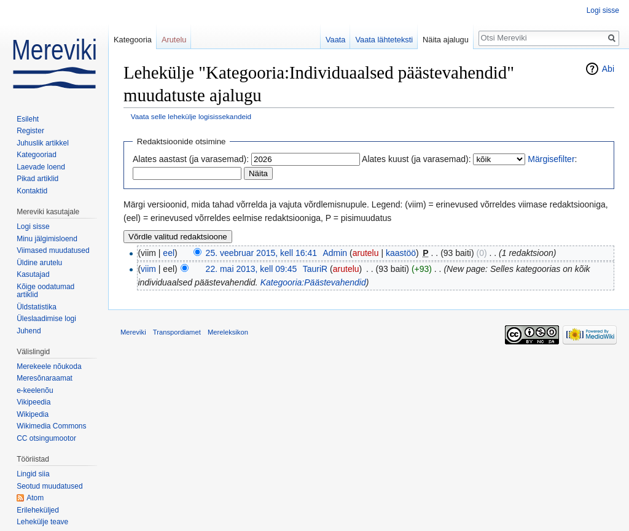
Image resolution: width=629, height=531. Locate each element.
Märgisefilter (551, 159)
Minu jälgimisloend (47, 238)
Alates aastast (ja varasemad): (191, 159)
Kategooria (133, 39)
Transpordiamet (177, 332)
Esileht (28, 119)
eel (168, 253)
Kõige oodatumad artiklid (45, 291)
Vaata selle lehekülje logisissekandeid (191, 116)
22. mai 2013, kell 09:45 (251, 269)
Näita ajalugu (446, 39)
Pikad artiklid (37, 178)
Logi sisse (603, 10)
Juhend (29, 331)
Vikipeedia (33, 402)
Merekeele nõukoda (49, 366)
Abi (608, 69)
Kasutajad (33, 274)
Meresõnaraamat (44, 378)
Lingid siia (33, 474)
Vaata (336, 39)
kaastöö (401, 253)
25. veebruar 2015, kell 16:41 (261, 253)
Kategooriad (37, 154)
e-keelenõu (35, 390)
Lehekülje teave (42, 521)
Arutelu (174, 39)
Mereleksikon (228, 332)
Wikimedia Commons (51, 426)
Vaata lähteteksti (384, 39)
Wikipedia (33, 414)
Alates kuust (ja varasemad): (416, 159)
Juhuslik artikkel (43, 143)
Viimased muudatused (53, 250)
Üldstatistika (37, 307)
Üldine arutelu (39, 262)
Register (30, 130)
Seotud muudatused (49, 486)
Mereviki (133, 332)
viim (148, 269)
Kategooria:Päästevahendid (313, 282)
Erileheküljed (38, 510)
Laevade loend (41, 167)
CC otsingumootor (46, 438)
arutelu (366, 253)
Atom (35, 498)
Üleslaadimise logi (46, 318)
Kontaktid (32, 191)
